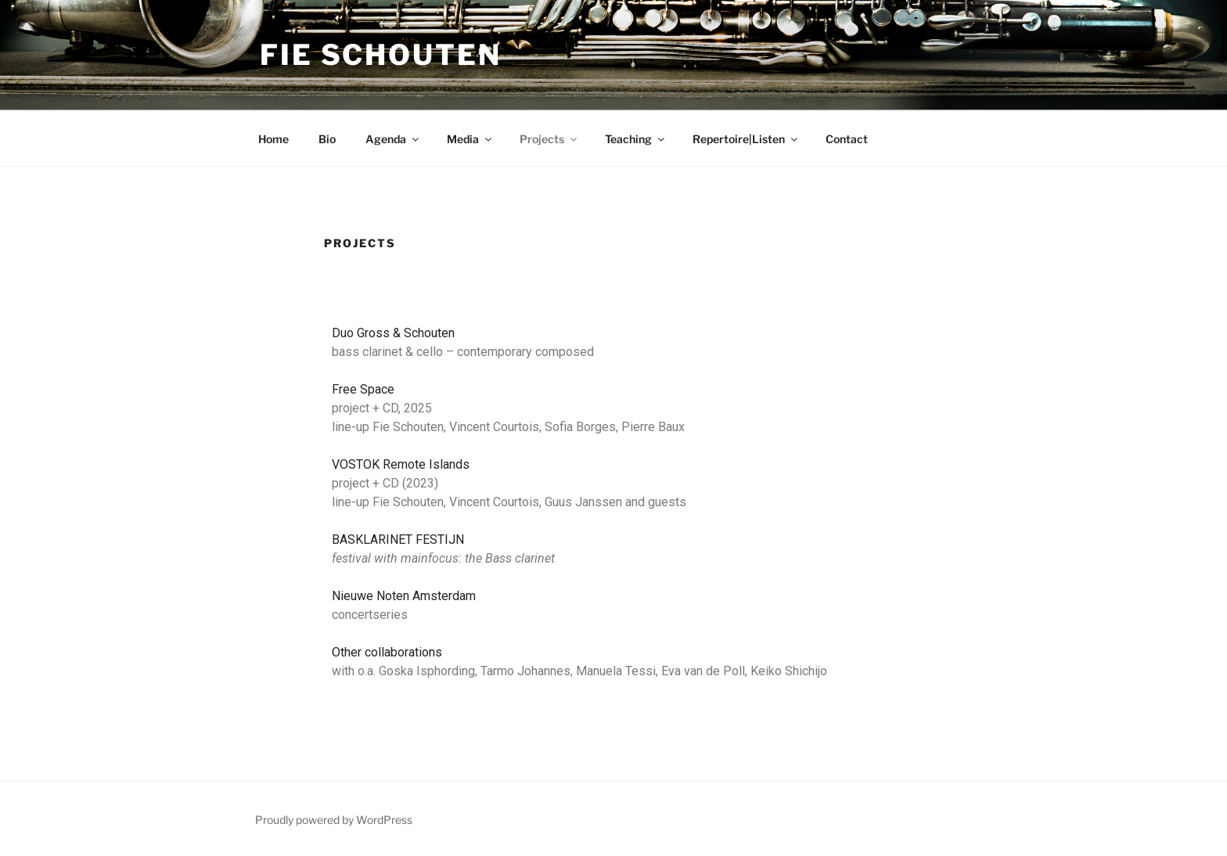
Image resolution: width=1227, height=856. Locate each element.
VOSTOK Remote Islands (401, 464)
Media (470, 139)
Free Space (363, 389)
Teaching (636, 139)
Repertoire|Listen (746, 139)
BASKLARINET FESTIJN (398, 539)
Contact (847, 139)
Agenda (393, 139)
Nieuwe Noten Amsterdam (404, 595)
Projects (549, 139)
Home (273, 139)
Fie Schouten (381, 55)
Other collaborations (387, 652)
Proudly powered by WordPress (333, 819)
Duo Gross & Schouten (393, 332)
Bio (327, 139)
